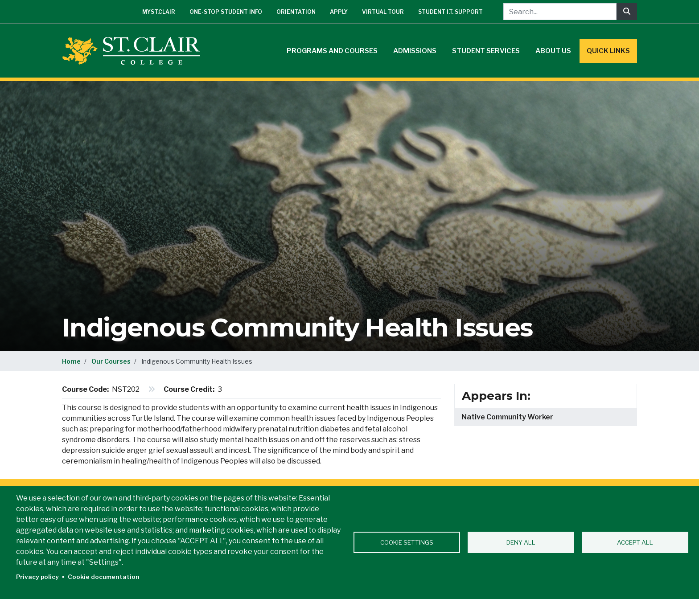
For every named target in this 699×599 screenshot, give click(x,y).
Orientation (296, 11)
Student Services (486, 51)
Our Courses (111, 361)
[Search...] (560, 11)
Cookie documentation (104, 576)
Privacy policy (37, 576)
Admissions (414, 51)
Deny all (520, 542)
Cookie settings (406, 542)
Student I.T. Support (450, 11)
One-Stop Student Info (225, 11)
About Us (553, 51)
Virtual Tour (383, 11)
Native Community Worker (507, 417)
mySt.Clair (158, 11)
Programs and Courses (332, 51)
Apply (339, 11)
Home (71, 361)
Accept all (635, 542)
